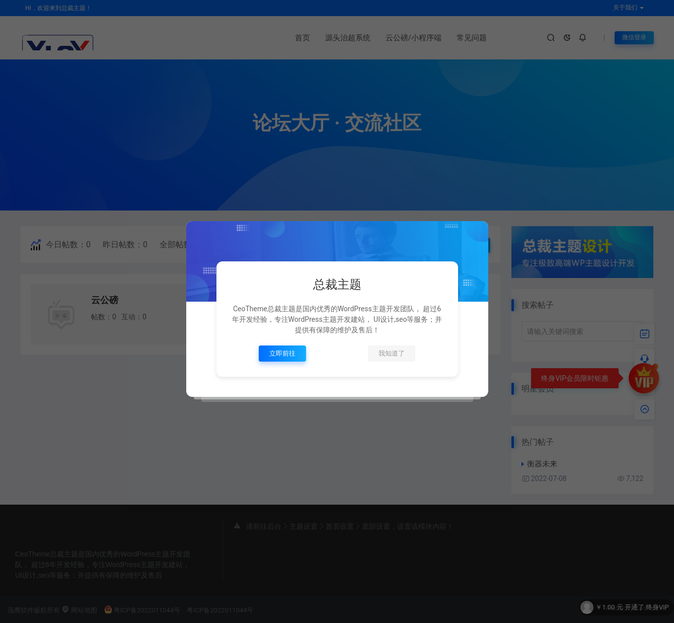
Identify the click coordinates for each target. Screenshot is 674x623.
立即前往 (282, 353)
